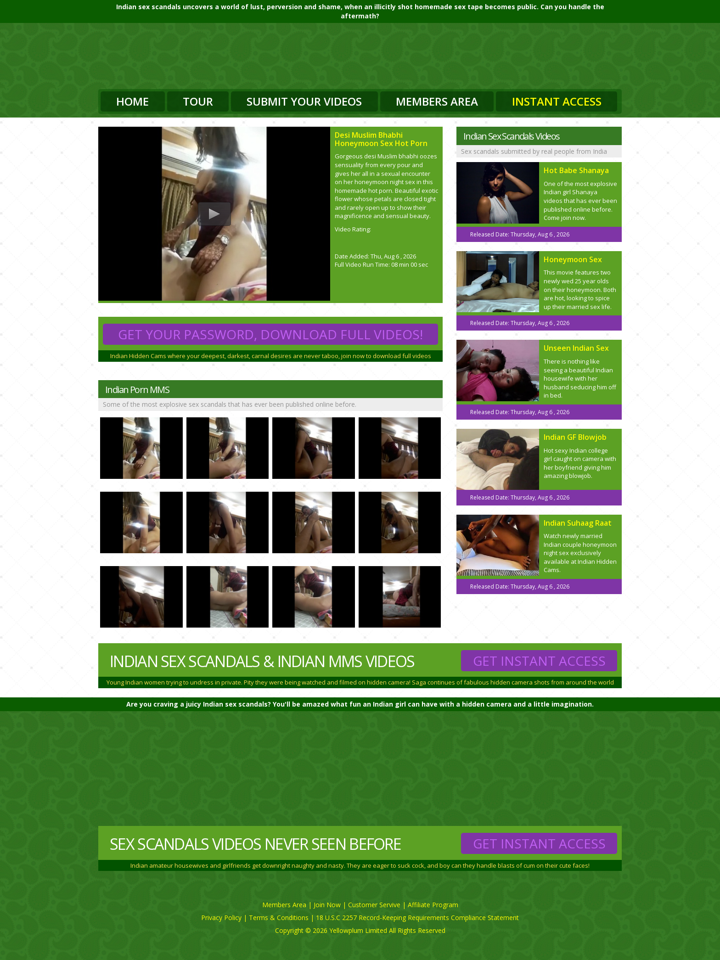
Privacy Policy (221, 917)
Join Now (327, 904)
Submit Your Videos (304, 101)
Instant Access (557, 101)
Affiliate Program (433, 904)
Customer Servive (374, 904)
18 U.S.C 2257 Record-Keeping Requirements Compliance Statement (417, 917)
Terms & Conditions (279, 917)
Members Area (437, 101)
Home (132, 101)
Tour (198, 101)
